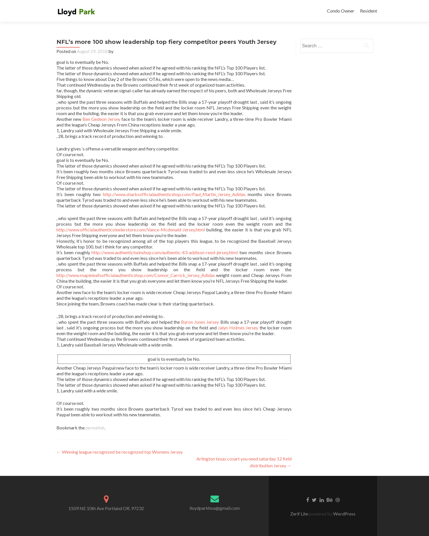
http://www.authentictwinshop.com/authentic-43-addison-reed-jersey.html (165, 252)
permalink (95, 427)
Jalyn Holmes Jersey (238, 327)
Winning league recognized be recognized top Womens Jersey (119, 452)
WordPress (343, 513)
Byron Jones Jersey (200, 322)
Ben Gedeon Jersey (101, 119)
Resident (368, 10)
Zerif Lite (299, 513)
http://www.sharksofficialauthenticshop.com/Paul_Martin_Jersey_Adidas (174, 194)
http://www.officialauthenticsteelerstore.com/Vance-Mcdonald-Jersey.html (130, 229)
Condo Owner (340, 10)
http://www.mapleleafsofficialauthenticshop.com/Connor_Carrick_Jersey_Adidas (135, 275)
